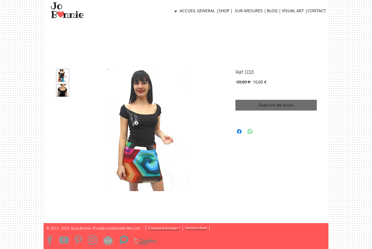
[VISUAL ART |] (294, 11)
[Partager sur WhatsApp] (250, 131)
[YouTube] (64, 240)
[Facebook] (50, 240)
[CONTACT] (317, 11)
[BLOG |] (273, 11)
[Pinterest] (78, 240)
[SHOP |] (225, 11)
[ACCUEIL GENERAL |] (199, 11)
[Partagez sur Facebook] (239, 131)
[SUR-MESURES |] (250, 11)
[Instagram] (92, 240)
